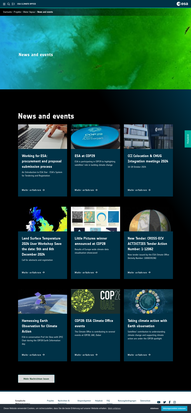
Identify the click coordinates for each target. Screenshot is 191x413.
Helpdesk (99, 401)
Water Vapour (29, 12)
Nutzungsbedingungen (127, 401)
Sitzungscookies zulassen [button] (174, 408)
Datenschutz (145, 401)
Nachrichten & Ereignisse (63, 402)
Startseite (7, 12)
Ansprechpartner (84, 401)
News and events (45, 12)
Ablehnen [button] (154, 408)
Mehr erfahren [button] (114, 408)
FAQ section (109, 402)
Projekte (17, 12)
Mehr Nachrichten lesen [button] (36, 378)
